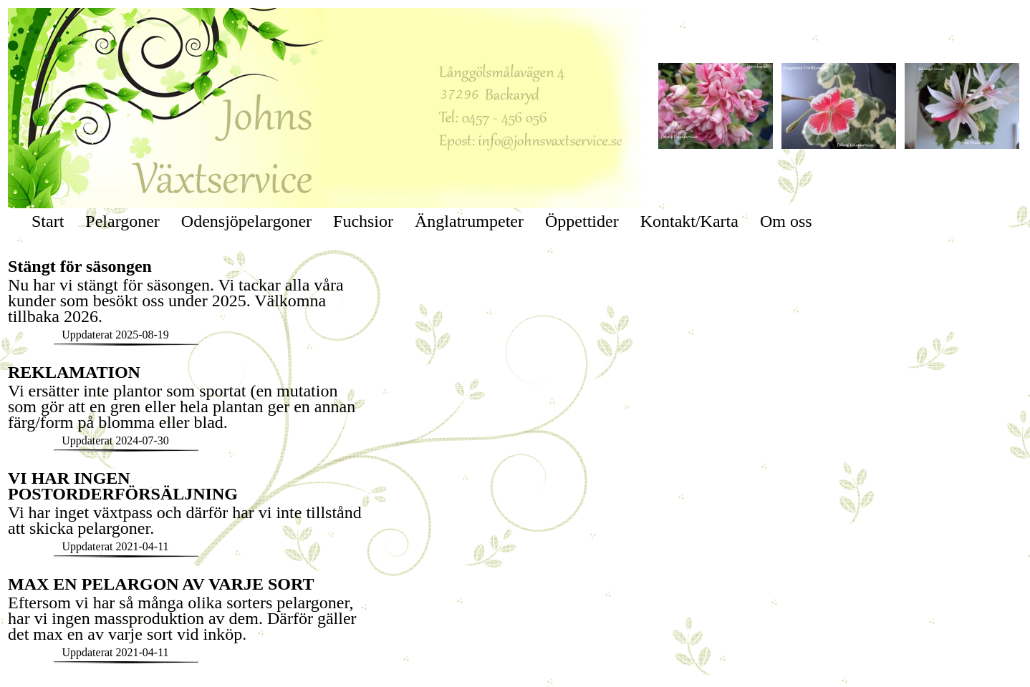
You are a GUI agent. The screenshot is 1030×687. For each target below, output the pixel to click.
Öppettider (582, 221)
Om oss (786, 221)
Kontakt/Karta (689, 221)
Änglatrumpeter (469, 221)
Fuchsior (363, 221)
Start (48, 221)
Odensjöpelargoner (246, 221)
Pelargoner (122, 221)
